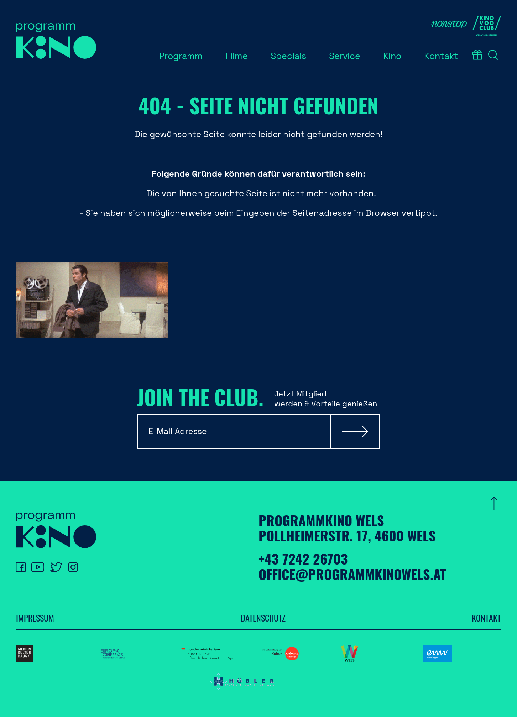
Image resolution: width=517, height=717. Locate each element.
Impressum (35, 617)
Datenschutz (263, 617)
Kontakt (486, 617)
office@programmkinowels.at (352, 574)
